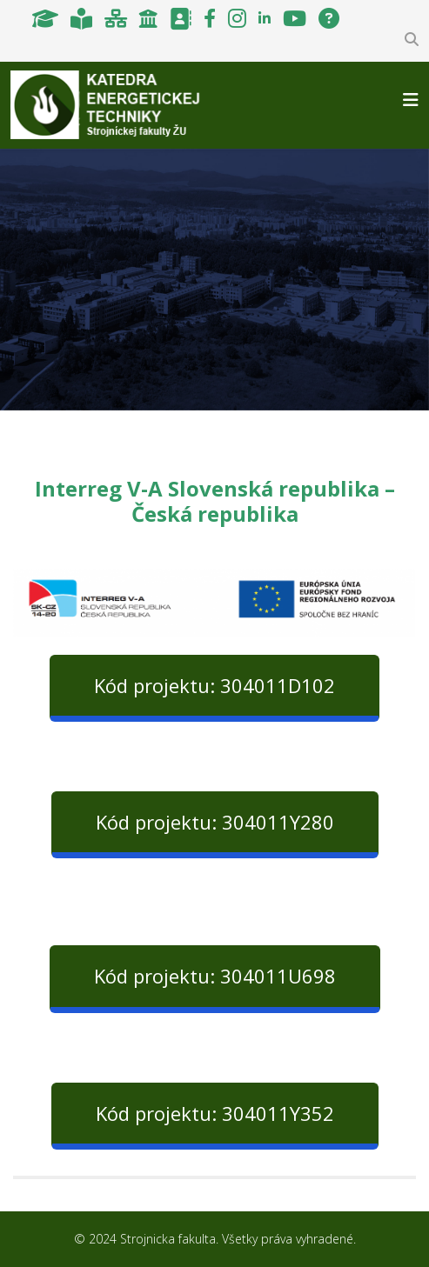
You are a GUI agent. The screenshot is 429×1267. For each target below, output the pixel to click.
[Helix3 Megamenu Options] (411, 99)
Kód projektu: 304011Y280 (215, 822)
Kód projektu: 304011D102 (214, 685)
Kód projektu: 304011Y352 (215, 1113)
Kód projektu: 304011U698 (215, 976)
